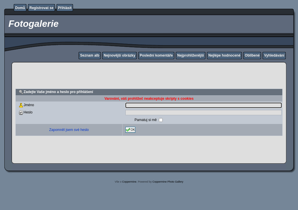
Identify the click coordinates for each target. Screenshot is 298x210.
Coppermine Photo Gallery (167, 181)
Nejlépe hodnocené (224, 55)
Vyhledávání (274, 55)
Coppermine (129, 181)
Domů (20, 8)
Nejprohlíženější (190, 55)
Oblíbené (252, 55)
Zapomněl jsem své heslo (69, 130)
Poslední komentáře (156, 55)
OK (130, 129)
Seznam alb (89, 55)
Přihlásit (65, 8)
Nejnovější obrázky (119, 55)
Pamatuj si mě (145, 120)
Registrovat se (41, 8)
